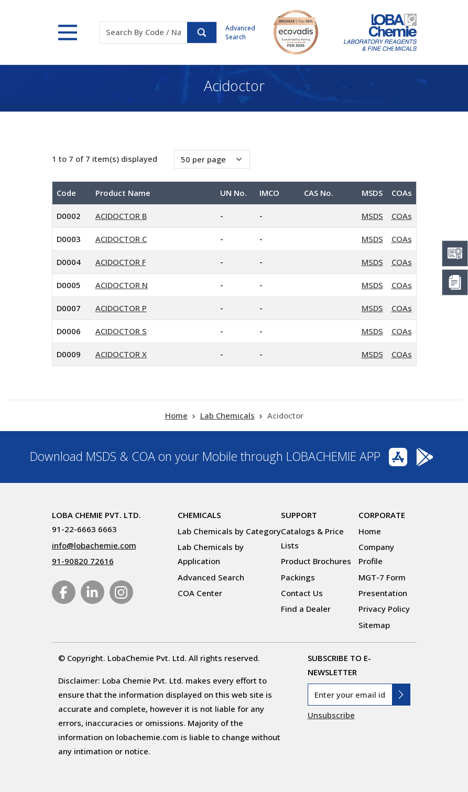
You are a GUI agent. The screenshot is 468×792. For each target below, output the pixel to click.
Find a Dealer (306, 608)
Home (176, 415)
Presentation (382, 593)
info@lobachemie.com (94, 545)
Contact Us (302, 593)
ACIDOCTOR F (120, 262)
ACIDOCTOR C (121, 239)
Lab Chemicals (227, 415)
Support (299, 515)
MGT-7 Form (382, 577)
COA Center (200, 593)
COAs (401, 216)
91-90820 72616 (83, 561)
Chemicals (199, 515)
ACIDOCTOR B (121, 216)
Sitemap (374, 625)
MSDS (372, 216)
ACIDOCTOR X (121, 354)
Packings (298, 577)
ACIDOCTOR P (121, 308)
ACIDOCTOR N (121, 285)
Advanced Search (240, 32)
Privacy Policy (384, 608)
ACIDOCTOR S (121, 331)
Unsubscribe (331, 715)
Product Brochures (316, 561)
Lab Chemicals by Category (229, 531)
